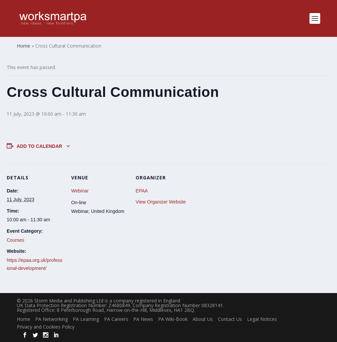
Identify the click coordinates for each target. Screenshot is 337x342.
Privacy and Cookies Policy (46, 327)
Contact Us (230, 319)
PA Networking (51, 319)
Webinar (80, 190)
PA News (143, 319)
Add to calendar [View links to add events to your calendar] (39, 146)
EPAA (142, 190)
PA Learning (86, 319)
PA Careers (116, 319)
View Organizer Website (161, 202)
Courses (15, 240)
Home (23, 319)
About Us (203, 319)
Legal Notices (262, 319)
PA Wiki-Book (173, 319)
